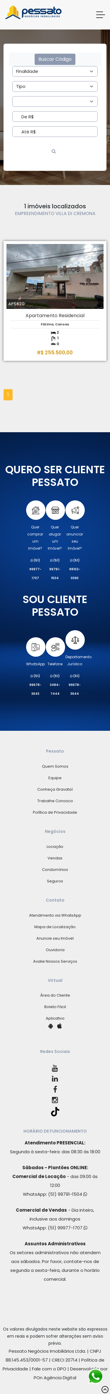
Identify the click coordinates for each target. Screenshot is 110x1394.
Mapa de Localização (55, 927)
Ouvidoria (55, 950)
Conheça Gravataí (55, 789)
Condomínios (55, 869)
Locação (55, 846)
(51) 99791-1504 (67, 1194)
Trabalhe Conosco (55, 801)
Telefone (55, 651)
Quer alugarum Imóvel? (55, 525)
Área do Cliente (55, 995)
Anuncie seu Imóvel (55, 938)
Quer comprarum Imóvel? (35, 525)
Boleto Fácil (55, 1007)
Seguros (55, 881)
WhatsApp (35, 651)
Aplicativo (55, 1018)
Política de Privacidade (55, 812)
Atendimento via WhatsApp (55, 915)
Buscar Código (55, 59)
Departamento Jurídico (78, 648)
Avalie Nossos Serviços (55, 961)
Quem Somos (55, 766)
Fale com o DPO (49, 1369)
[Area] (55, 71)
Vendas (55, 858)
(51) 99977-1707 (67, 1228)
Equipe (55, 778)
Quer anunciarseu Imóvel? (74, 525)
